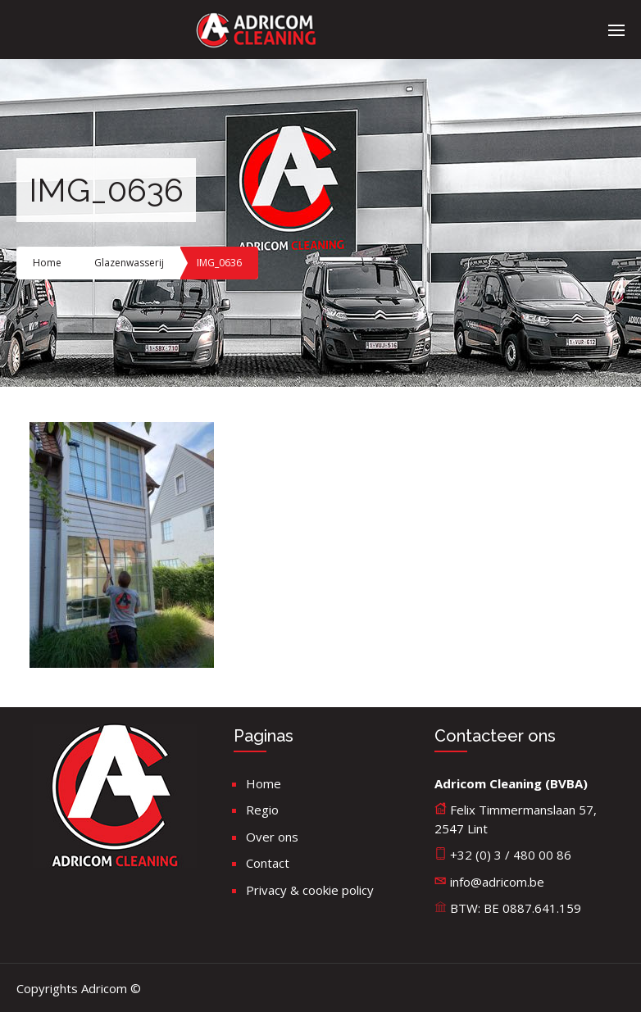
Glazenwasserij (129, 263)
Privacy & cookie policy (310, 890)
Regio (262, 809)
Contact (267, 863)
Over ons (272, 836)
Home (47, 263)
